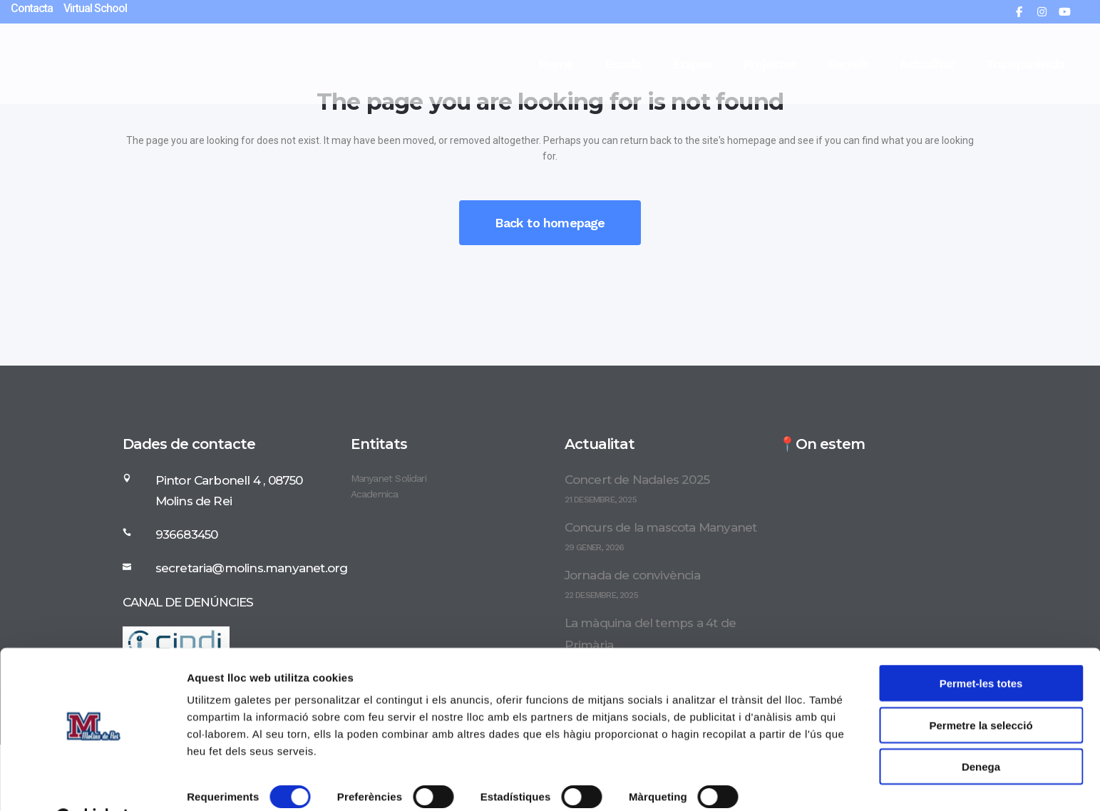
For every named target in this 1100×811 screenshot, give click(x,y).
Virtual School (95, 8)
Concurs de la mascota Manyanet (661, 527)
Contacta (32, 8)
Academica (375, 494)
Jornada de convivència (632, 575)
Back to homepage (550, 222)
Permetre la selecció (980, 689)
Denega (981, 731)
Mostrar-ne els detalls (242, 783)
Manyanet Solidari (388, 478)
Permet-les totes (981, 647)
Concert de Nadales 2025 (637, 479)
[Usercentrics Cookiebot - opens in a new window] (92, 783)
